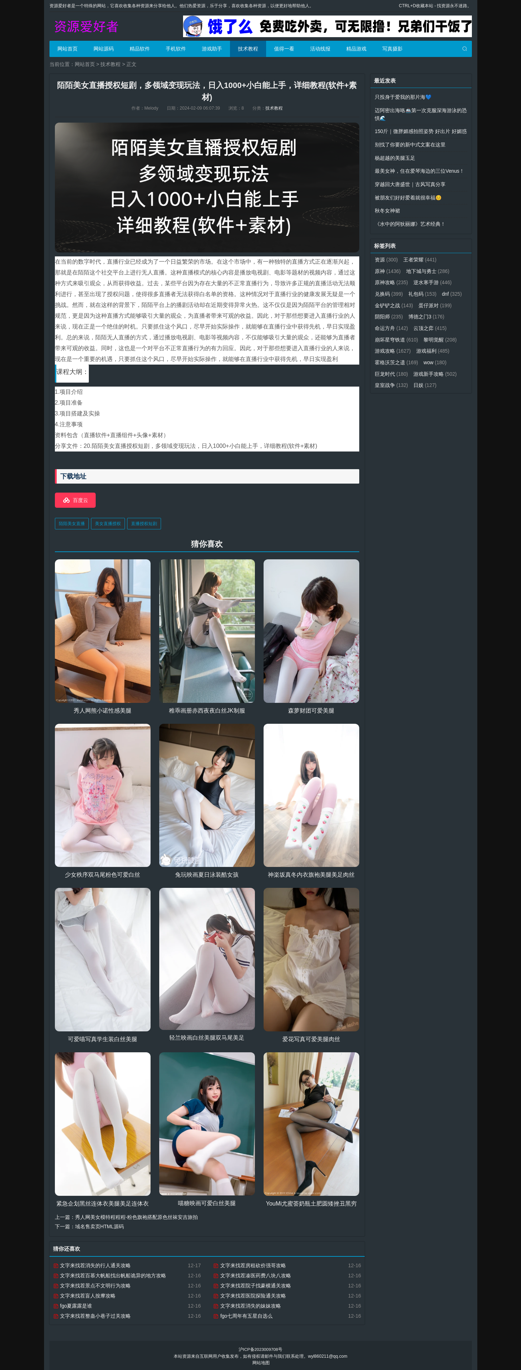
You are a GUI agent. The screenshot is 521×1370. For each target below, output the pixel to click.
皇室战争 (440, 380)
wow (386, 368)
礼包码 (423, 290)
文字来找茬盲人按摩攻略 (84, 1295)
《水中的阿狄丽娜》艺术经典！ (410, 221)
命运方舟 (433, 324)
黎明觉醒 (391, 346)
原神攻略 (391, 279)
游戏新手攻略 (396, 380)
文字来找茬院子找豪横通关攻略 (252, 1284)
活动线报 (320, 49)
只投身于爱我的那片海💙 (403, 97)
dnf (385, 301)
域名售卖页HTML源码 (99, 1226)
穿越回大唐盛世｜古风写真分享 (410, 182)
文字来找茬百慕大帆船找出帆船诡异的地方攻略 (109, 1274)
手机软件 (176, 49)
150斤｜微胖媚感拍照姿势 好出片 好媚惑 (421, 130)
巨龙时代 (420, 368)
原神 (388, 268)
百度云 (80, 499)
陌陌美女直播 (72, 522)
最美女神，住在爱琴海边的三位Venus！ (420, 169)
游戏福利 (391, 357)
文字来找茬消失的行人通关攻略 (92, 1264)
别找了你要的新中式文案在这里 (410, 143)
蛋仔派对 (391, 313)
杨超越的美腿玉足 (395, 156)
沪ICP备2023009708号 (260, 1348)
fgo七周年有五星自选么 (243, 1315)
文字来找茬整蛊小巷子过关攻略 (92, 1315)
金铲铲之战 (419, 301)
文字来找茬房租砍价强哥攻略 (249, 1264)
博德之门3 (393, 324)
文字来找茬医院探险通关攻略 (249, 1295)
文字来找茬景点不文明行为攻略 (92, 1284)
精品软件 (140, 49)
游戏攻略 (432, 346)
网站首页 (67, 49)
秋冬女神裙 (387, 208)
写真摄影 (392, 49)
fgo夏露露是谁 (72, 1305)
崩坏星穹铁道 (435, 335)
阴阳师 (428, 313)
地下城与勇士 (428, 268)
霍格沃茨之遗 (435, 357)
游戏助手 (212, 49)
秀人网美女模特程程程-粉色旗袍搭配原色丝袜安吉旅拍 (136, 1216)
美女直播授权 (108, 522)
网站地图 (261, 1361)
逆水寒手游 (433, 279)
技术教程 (248, 49)
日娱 (386, 391)
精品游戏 (356, 49)
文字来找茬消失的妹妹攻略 (247, 1305)
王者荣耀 (420, 257)
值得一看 (284, 49)
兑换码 (389, 290)
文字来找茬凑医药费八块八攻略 (252, 1274)
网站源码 (104, 49)
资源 (386, 257)
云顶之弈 (391, 335)
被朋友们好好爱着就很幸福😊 (408, 195)
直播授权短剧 (144, 522)
